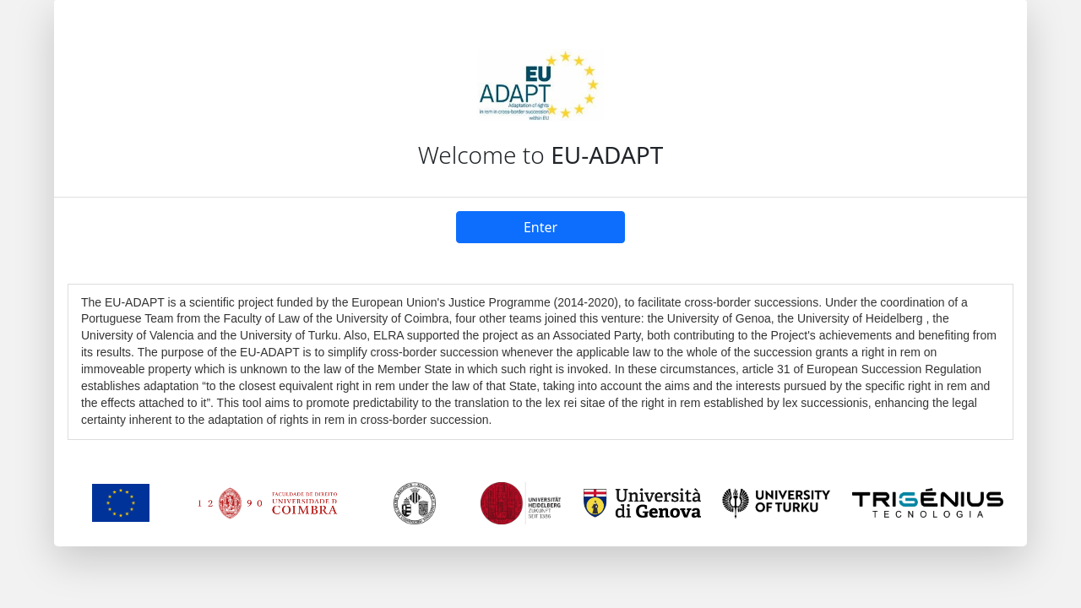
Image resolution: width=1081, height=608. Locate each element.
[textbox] (540, 362)
